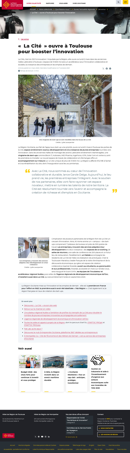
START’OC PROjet (95, 323)
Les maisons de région (109, 434)
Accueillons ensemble (65, 449)
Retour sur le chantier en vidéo (37, 309)
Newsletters (110, 449)
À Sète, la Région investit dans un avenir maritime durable (51, 376)
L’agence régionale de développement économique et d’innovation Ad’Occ (56, 319)
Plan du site (98, 449)
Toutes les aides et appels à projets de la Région (44, 323)
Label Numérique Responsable (43, 449)
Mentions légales (24, 445)
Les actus (101, 9)
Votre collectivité (45, 9)
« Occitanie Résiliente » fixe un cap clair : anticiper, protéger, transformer (76, 377)
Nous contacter (107, 428)
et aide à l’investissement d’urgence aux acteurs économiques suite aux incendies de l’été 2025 (99, 378)
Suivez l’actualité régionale (84, 9)
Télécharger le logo (79, 445)
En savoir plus (70, 437)
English (91, 445)
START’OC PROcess (32, 325)
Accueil (33, 9)
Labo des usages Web (83, 449)
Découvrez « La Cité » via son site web (40, 305)
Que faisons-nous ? (62, 9)
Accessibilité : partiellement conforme (16, 449)
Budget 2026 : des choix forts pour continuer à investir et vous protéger (30, 376)
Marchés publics (114, 445)
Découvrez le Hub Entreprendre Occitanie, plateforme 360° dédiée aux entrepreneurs (61, 332)
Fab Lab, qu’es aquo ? (33, 329)
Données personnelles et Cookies (44, 445)
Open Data (101, 445)
